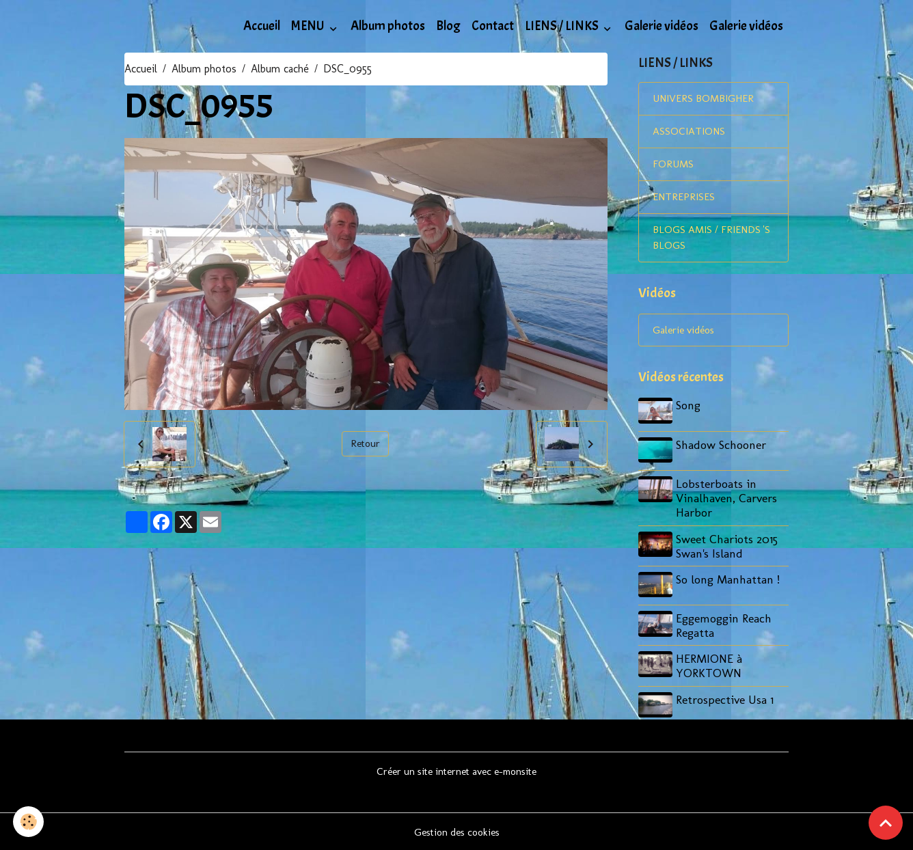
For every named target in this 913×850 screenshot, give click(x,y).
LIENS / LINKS (563, 26)
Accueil (261, 26)
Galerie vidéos (661, 26)
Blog (448, 26)
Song (690, 412)
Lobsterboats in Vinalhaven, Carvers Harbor (728, 500)
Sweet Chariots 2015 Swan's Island (729, 548)
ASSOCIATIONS (689, 133)
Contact (493, 26)
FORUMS (673, 167)
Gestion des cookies (457, 830)
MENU (309, 26)
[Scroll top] (886, 823)
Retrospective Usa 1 (727, 699)
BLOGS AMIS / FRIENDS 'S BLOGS (709, 242)
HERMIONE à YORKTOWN (711, 666)
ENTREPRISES (685, 200)
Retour (365, 443)
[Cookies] (29, 821)
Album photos (388, 26)
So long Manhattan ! (730, 581)
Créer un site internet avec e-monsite (457, 769)
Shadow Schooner (723, 448)
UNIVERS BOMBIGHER (706, 100)
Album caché (280, 68)
